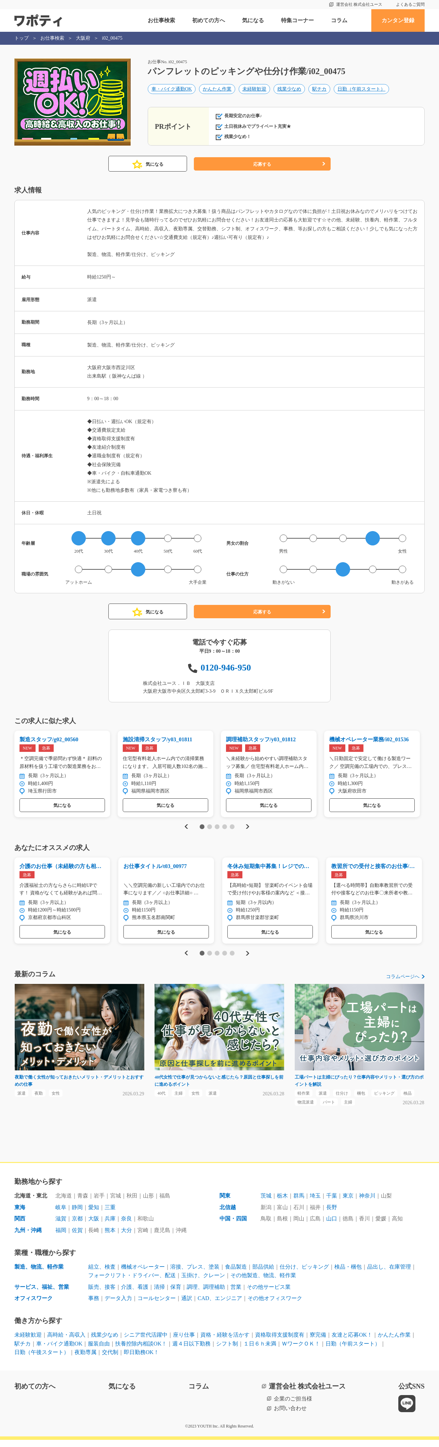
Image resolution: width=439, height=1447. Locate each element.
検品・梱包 (348, 1274)
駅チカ (319, 91)
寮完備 (318, 1342)
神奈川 (367, 1203)
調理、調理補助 (206, 1294)
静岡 (77, 1214)
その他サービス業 (269, 1294)
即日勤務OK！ (141, 1359)
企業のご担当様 (293, 1406)
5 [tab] (232, 828)
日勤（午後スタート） (41, 1359)
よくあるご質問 (410, 4)
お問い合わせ (290, 1415)
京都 (77, 1226)
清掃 (159, 1294)
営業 (235, 1294)
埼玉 (315, 1203)
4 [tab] (224, 828)
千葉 (331, 1203)
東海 (19, 1214)
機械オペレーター (143, 1274)
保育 (175, 1294)
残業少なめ (289, 91)
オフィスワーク (33, 1306)
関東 (225, 1203)
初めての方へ (208, 20)
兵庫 (110, 1226)
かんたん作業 (217, 91)
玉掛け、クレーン (203, 1282)
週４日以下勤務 (191, 1351)
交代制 (110, 1359)
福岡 (60, 1237)
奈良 (126, 1226)
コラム (339, 20)
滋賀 (60, 1226)
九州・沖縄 (28, 1237)
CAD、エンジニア (220, 1306)
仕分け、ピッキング (304, 1274)
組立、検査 (102, 1274)
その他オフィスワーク (275, 1306)
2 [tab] (209, 828)
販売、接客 (102, 1294)
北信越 (228, 1214)
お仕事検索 (161, 20)
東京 (348, 1203)
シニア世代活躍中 (146, 1342)
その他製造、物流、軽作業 (263, 1282)
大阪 (93, 1226)
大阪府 (83, 38)
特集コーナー (297, 20)
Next (247, 828)
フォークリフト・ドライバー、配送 (132, 1282)
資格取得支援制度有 (279, 1342)
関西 (19, 1226)
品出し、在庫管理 (389, 1274)
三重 (110, 1214)
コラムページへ (403, 980)
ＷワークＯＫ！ (301, 1351)
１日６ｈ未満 (259, 1351)
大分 (126, 1237)
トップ (21, 38)
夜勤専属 (85, 1359)
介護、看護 (134, 1294)
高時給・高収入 (66, 1342)
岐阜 (60, 1214)
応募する (262, 164)
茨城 (266, 1203)
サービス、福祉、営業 (41, 1294)
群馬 (298, 1203)
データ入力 (118, 1306)
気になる (253, 20)
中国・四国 (233, 1226)
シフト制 (227, 1351)
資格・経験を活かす (225, 1342)
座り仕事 (184, 1342)
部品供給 (263, 1274)
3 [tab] (217, 828)
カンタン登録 (398, 20)
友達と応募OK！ (352, 1342)
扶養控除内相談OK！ (141, 1351)
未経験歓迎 (254, 91)
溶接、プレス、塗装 (195, 1274)
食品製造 (236, 1274)
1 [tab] (202, 828)
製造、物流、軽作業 (39, 1274)
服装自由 (99, 1351)
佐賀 (77, 1237)
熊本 (110, 1237)
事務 (93, 1306)
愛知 (93, 1214)
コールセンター (156, 1306)
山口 (331, 1226)
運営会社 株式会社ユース (359, 4)
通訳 (186, 1306)
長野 (331, 1214)
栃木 (282, 1203)
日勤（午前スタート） (361, 91)
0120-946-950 (226, 668)
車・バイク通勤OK (171, 91)
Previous (185, 828)
